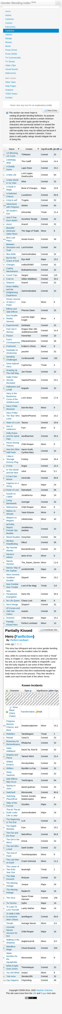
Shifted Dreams (10, 763)
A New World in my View (12, 181)
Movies (8, 42)
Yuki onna (11, 976)
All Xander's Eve (11, 212)
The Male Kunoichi (10, 877)
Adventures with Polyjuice (12, 205)
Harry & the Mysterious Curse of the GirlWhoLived (12, 397)
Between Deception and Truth (13, 247)
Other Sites (10, 82)
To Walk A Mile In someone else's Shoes (13, 916)
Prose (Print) (11, 50)
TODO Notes (11, 94)
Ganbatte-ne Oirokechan (12, 351)
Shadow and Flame (12, 756)
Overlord (10, 618)
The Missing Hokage (12, 884)
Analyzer (9, 90)
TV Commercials (13, 57)
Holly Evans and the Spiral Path (12, 436)
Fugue (44, 993)
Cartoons (9, 19)
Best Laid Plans (10, 239)
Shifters (9, 768)
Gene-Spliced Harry (12, 365)
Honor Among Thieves (12, 444)
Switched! (10, 792)
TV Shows (10, 61)
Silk (34, 993)
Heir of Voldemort (11, 427)
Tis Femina (11, 903)
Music (8, 46)
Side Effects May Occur (11, 780)
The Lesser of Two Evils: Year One (12, 869)
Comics (8, 23)
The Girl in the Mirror (12, 841)
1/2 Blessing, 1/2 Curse (12, 154)
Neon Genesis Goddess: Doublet (13, 577)
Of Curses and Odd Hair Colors (13, 611)
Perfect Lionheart (19, 640)
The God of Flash (11, 854)
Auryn (9, 224)
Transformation (28, 711)
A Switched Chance (11, 195)
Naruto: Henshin (10, 562)
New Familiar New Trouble (12, 585)
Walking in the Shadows (12, 941)
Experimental (12, 325)
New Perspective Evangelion (11, 594)
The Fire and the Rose (12, 834)
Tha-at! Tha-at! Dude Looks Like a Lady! (13, 812)
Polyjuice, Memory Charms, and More (12, 725)
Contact (8, 97)
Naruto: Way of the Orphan (13, 569)
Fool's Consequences (13, 341)
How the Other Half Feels (13, 451)
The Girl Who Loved (12, 847)
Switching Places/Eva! (11, 797)
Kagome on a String (12, 484)
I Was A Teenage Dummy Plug (12, 459)
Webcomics (10, 73)
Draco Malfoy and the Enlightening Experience (12, 291)
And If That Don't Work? (12, 219)
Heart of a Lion (13, 422)
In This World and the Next (12, 471)
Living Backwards (11, 502)
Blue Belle (11, 254)
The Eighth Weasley (11, 827)
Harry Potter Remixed (12, 407)
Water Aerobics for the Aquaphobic (12, 957)
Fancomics (10, 27)
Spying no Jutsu (11, 787)
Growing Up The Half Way (12, 371)
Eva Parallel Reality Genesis (12, 318)
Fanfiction (9, 31)
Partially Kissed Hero (12, 623)
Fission (9, 335)
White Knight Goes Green (12, 967)
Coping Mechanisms (12, 270)
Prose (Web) (11, 54)
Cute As (10, 279)
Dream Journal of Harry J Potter (13, 302)
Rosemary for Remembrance (13, 742)
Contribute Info (49, 630)
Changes (10, 264)
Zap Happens (12, 980)
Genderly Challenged (11, 358)
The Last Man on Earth (12, 861)
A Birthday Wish (11, 161)
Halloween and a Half (13, 388)
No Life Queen (13, 600)
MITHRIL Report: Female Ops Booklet (12, 529)
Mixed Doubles (13, 537)
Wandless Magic (10, 948)
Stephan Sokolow (44, 990)
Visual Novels (11, 69)
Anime (8, 15)
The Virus (10, 898)
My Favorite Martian (11, 549)
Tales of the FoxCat (11, 804)
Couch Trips (12, 275)
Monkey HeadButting (12, 542)
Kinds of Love (12, 490)
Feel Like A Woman (11, 330)
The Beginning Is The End (13, 820)
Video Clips (10, 65)
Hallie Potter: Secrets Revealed (12, 380)
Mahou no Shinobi (11, 512)
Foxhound (11, 346)
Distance (10, 282)
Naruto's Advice (10, 555)
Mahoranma (12, 507)
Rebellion (10, 734)
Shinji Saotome (10, 773)
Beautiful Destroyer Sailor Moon (12, 231)
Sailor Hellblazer (11, 749)
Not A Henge (12, 604)
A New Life (11, 175)
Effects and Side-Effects (12, 310)
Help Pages (10, 86)
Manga (8, 38)
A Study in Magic (11, 188)
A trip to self (11, 200)
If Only (9, 466)
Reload (9, 737)
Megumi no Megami (11, 519)
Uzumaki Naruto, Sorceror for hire (11, 931)
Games (8, 34)
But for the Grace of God (12, 259)
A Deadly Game (10, 168)
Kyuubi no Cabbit (11, 495)
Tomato (9, 923)
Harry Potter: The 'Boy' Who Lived (13, 416)
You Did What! (13, 972)
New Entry (51, 110)
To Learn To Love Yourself (12, 908)
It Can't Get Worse (11, 478)
